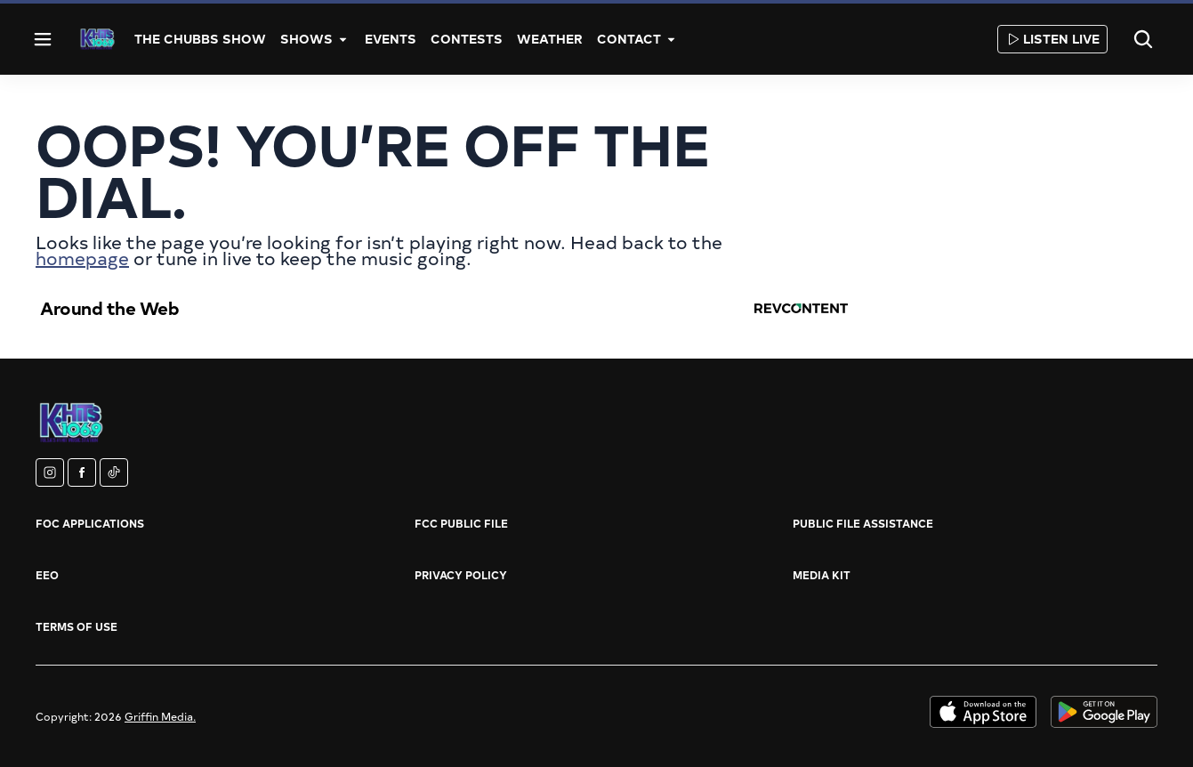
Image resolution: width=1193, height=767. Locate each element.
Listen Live (1052, 38)
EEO (47, 575)
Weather (550, 38)
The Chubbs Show (200, 38)
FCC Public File (461, 523)
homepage (82, 258)
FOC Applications (90, 523)
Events (390, 38)
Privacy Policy (461, 575)
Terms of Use (76, 626)
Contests (467, 38)
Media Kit (821, 575)
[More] (343, 39)
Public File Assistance (863, 523)
